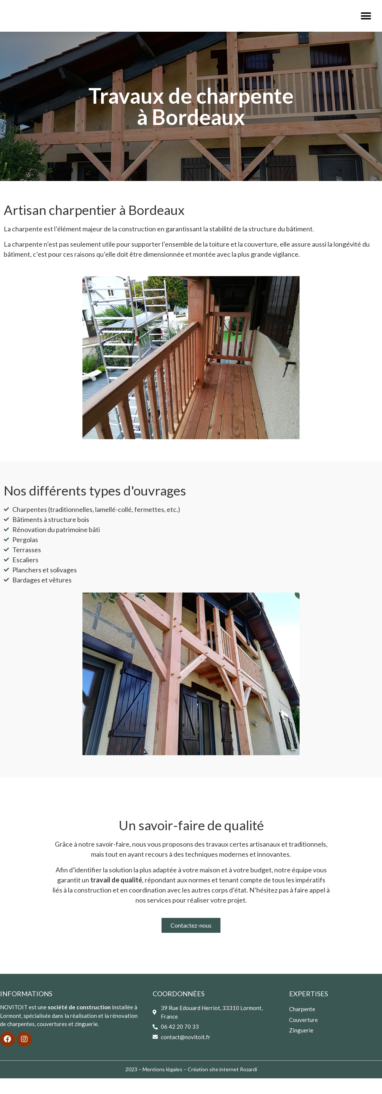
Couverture (303, 1035)
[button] (366, 23)
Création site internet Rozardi (222, 1084)
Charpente (302, 1024)
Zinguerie (301, 1045)
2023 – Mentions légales (153, 1084)
